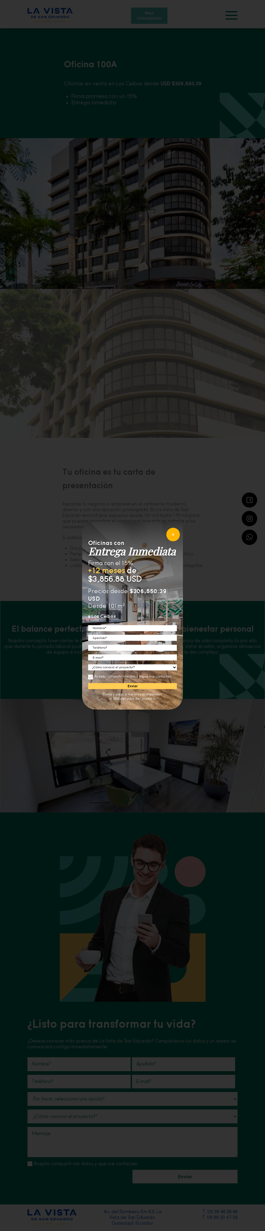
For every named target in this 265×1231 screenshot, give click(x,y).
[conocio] (132, 667)
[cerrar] (173, 534)
